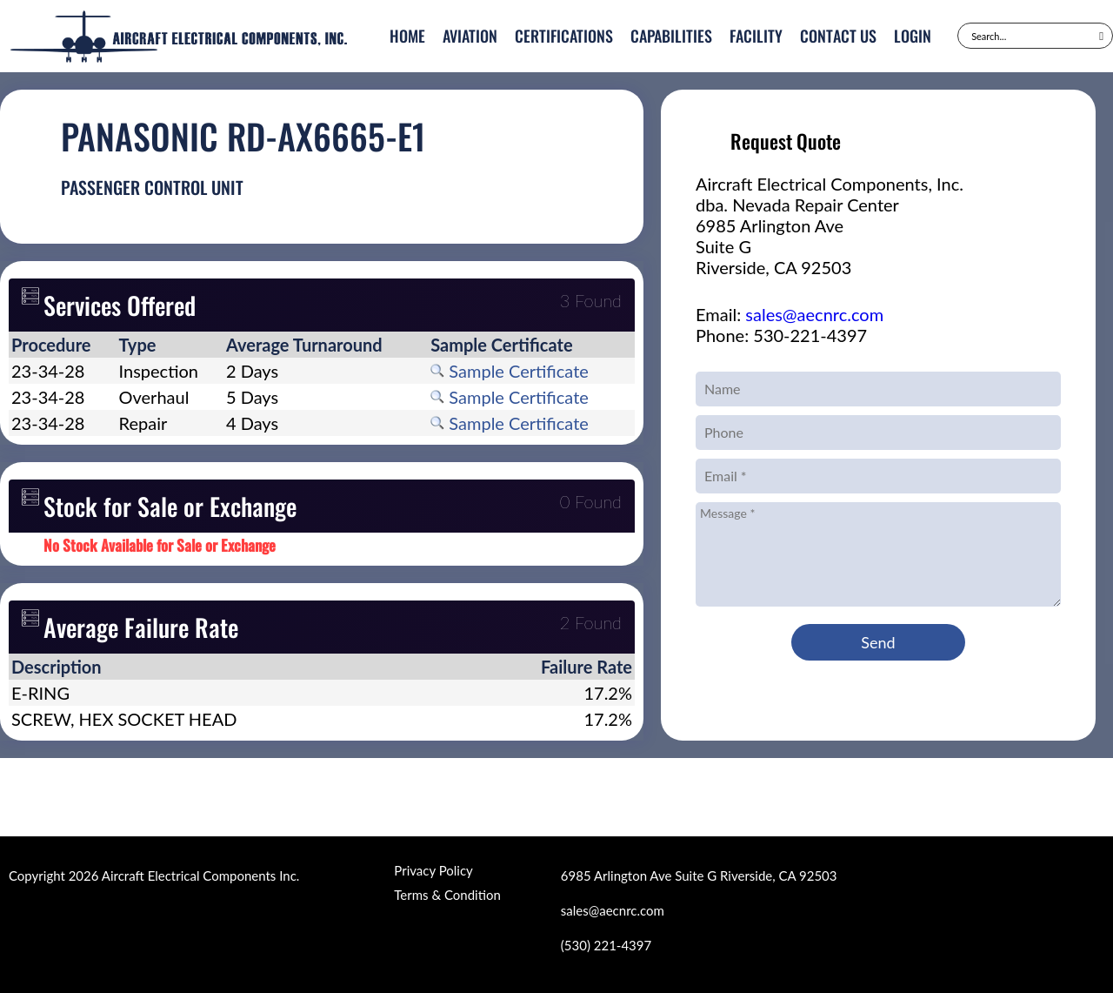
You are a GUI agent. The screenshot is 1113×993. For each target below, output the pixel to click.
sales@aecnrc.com (814, 314)
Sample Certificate (509, 370)
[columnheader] (63, 345)
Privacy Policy (433, 870)
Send (878, 642)
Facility (756, 35)
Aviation (470, 35)
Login (912, 35)
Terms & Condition (447, 894)
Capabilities (671, 35)
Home (407, 35)
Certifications (564, 35)
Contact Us (838, 35)
